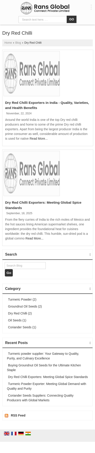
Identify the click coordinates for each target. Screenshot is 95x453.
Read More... (39, 138)
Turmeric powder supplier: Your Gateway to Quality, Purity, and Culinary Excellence (43, 356)
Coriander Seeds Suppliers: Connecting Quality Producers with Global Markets (40, 398)
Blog (18, 42)
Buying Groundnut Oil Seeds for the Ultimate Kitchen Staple (44, 367)
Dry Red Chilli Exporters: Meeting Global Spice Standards (48, 377)
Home (8, 42)
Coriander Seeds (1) (22, 327)
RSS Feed (18, 415)
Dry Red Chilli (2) (20, 313)
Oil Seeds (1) (17, 320)
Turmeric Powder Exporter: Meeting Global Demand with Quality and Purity (46, 386)
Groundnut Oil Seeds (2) (25, 306)
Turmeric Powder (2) (22, 299)
